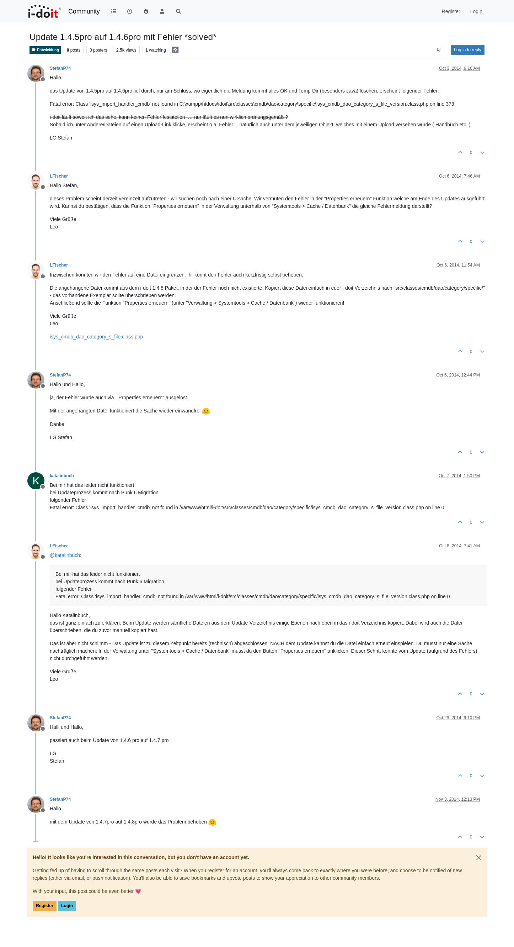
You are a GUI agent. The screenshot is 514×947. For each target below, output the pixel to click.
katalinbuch (62, 475)
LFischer (59, 176)
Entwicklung (45, 50)
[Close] (479, 857)
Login (67, 905)
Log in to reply (467, 49)
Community (84, 11)
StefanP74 (60, 68)
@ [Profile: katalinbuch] (65, 555)
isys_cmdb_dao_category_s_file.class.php (96, 337)
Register (44, 905)
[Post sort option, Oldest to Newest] (439, 50)
